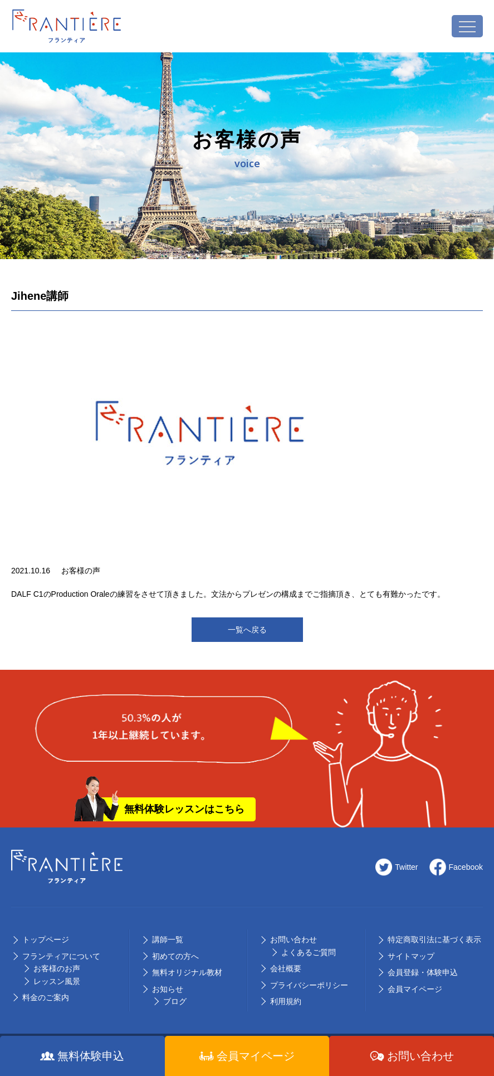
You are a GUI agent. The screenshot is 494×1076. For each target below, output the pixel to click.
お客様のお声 (56, 968)
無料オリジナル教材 (187, 972)
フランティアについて (61, 956)
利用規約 (285, 1001)
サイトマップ (411, 956)
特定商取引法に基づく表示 (434, 939)
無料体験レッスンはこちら (184, 809)
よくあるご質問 (308, 952)
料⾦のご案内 (45, 997)
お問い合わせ (293, 939)
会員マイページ (415, 989)
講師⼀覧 (167, 939)
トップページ (45, 939)
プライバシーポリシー (309, 985)
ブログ (175, 1001)
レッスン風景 (56, 981)
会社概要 (285, 968)
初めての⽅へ (175, 956)
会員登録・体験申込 (423, 972)
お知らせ (167, 989)
